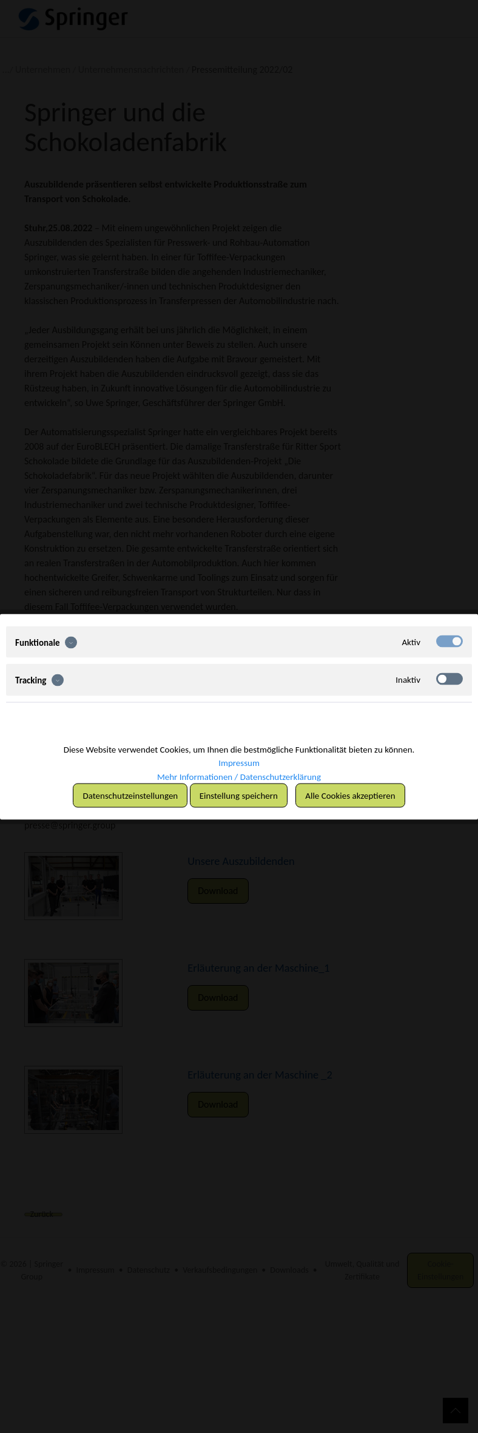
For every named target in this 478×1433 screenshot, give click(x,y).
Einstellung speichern (239, 795)
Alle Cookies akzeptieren (350, 795)
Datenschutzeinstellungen (130, 795)
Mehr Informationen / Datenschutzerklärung (239, 776)
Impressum (239, 762)
